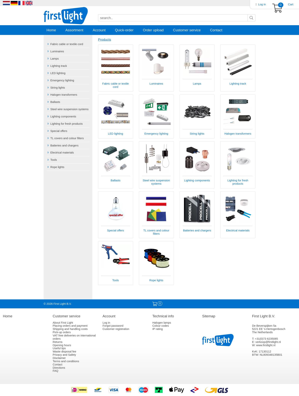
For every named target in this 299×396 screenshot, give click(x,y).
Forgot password (113, 325)
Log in (262, 4)
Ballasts (53, 101)
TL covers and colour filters (65, 138)
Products (104, 39)
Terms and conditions (66, 361)
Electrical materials (60, 152)
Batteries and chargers (62, 145)
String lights (56, 87)
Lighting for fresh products (65, 123)
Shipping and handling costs (70, 329)
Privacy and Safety (64, 354)
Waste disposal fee (64, 351)
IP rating (157, 329)
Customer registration (116, 329)
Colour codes (160, 325)
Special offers (57, 131)
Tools (52, 159)
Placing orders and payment (70, 325)
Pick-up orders (62, 332)
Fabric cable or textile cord (65, 44)
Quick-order (124, 30)
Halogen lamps (161, 322)
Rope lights (55, 167)
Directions (59, 367)
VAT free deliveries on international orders (74, 337)
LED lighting (56, 73)
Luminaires (55, 51)
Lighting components (61, 116)
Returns (57, 341)
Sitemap (208, 316)
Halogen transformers (62, 94)
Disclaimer (59, 358)
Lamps (53, 58)
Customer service (187, 30)
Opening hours (62, 345)
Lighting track (57, 65)
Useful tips (59, 348)
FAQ (55, 370)
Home (51, 30)
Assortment (74, 30)
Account (99, 30)
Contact (216, 30)
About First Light (63, 322)
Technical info (163, 316)
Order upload (153, 30)
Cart (290, 4)
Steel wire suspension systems (67, 109)
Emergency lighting (60, 80)
